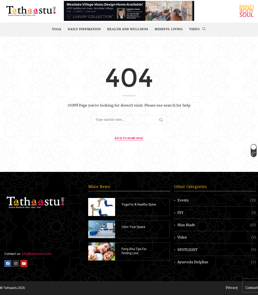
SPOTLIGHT (216, 249)
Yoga (56, 29)
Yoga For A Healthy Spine (139, 204)
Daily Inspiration (84, 29)
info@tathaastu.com (36, 254)
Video (194, 29)
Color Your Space (133, 227)
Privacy (232, 288)
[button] (253, 150)
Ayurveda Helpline (216, 262)
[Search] (204, 29)
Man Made (216, 225)
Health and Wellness (127, 29)
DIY (216, 212)
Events (216, 200)
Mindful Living (169, 29)
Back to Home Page (129, 138)
